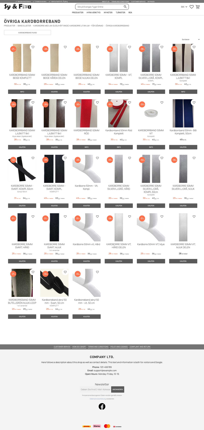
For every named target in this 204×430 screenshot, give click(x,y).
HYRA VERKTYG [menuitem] (93, 12)
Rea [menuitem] (130, 12)
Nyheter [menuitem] (108, 12)
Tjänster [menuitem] (120, 12)
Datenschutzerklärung (98, 399)
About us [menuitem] (105, 2)
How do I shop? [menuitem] (79, 346)
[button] (192, 7)
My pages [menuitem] (151, 2)
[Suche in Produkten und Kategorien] (98, 6)
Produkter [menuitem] (77, 12)
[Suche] (125, 6)
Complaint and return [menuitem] (140, 346)
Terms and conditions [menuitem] (120, 2)
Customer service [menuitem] (138, 2)
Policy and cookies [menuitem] (119, 346)
